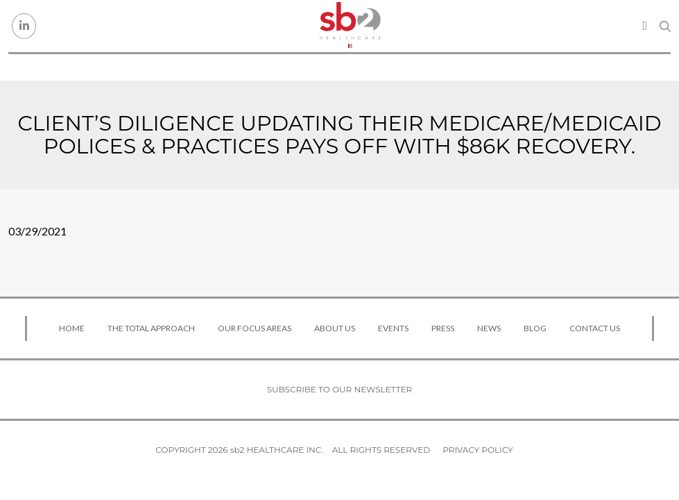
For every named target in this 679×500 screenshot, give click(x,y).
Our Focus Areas (254, 328)
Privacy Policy (477, 449)
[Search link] (665, 26)
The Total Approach (151, 328)
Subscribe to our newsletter (340, 389)
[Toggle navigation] (645, 26)
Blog (535, 328)
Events (393, 328)
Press (442, 328)
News (489, 328)
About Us (334, 328)
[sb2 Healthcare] (349, 26)
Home (72, 328)
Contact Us (594, 328)
